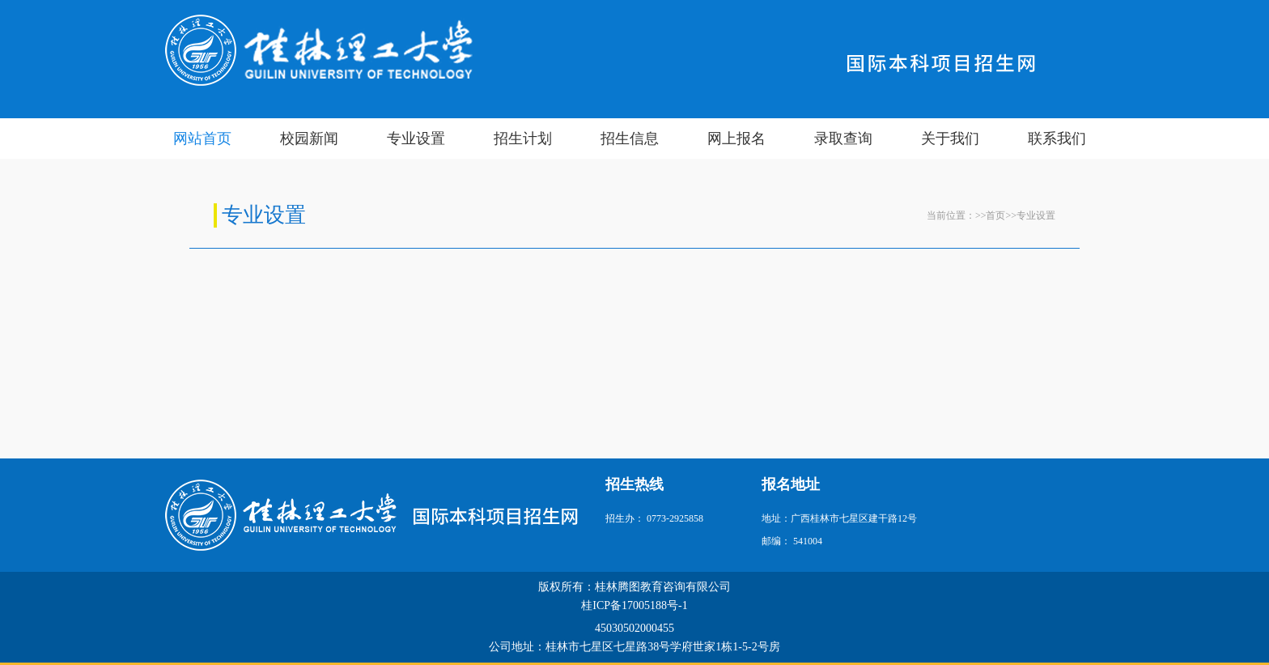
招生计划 (523, 138)
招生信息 (630, 138)
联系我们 (1057, 138)
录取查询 (843, 138)
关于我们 (950, 138)
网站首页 (202, 138)
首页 (995, 215)
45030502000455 (634, 628)
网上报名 (736, 138)
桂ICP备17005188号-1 (634, 605)
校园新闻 (309, 138)
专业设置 (416, 138)
